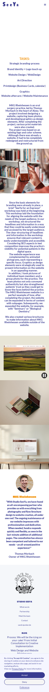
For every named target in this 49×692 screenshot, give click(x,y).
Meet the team (24, 616)
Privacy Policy (18, 669)
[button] (45, 5)
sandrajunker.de (24, 625)
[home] (18, 5)
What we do (24, 607)
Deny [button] (24, 682)
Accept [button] (24, 675)
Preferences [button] (24, 687)
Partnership (24, 611)
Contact (24, 620)
